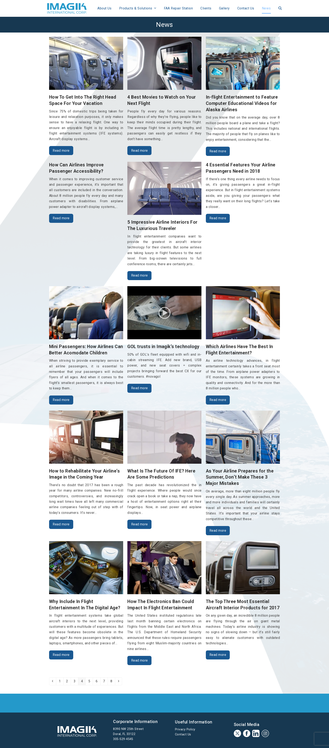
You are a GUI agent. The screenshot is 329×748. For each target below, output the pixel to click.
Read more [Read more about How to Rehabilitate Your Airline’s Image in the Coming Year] (61, 524)
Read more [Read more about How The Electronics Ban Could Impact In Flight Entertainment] (139, 660)
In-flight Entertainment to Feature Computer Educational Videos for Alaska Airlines (242, 103)
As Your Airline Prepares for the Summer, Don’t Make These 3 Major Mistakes (240, 477)
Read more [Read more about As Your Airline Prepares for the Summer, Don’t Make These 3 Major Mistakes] (217, 531)
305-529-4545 (123, 739)
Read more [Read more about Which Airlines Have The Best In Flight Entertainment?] (217, 400)
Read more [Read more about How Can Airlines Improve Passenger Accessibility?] (61, 218)
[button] (278, 8)
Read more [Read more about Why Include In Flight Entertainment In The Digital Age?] (61, 655)
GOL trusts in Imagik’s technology (163, 346)
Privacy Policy (185, 729)
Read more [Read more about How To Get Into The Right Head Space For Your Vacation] (61, 151)
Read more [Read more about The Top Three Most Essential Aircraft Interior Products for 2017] (217, 655)
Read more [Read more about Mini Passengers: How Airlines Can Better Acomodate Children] (61, 400)
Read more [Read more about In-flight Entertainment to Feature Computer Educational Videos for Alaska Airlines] (217, 151)
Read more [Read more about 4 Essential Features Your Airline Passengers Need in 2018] (217, 218)
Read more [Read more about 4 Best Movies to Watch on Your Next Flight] (139, 151)
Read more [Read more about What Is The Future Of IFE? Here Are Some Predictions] (139, 524)
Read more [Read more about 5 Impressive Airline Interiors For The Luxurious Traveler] (139, 275)
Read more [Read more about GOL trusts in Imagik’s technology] (139, 388)
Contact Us (183, 734)
